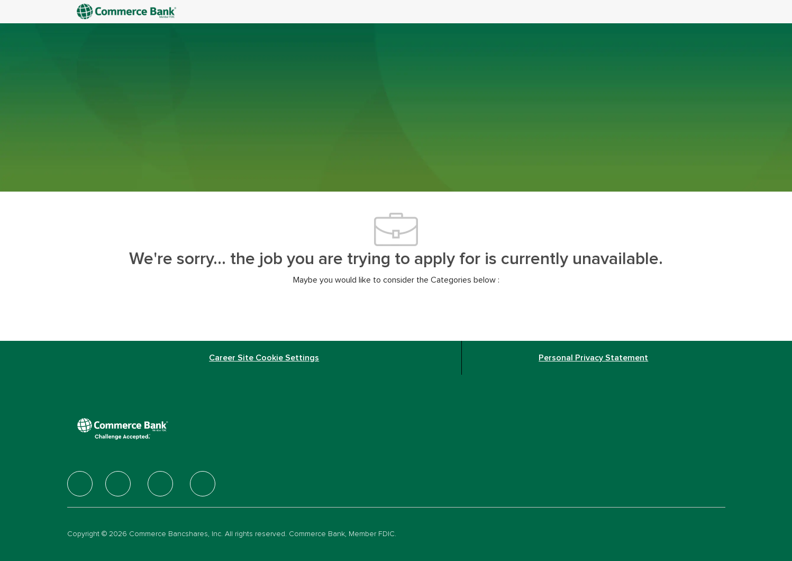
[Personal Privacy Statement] (593, 358)
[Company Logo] (127, 11)
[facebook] (80, 483)
